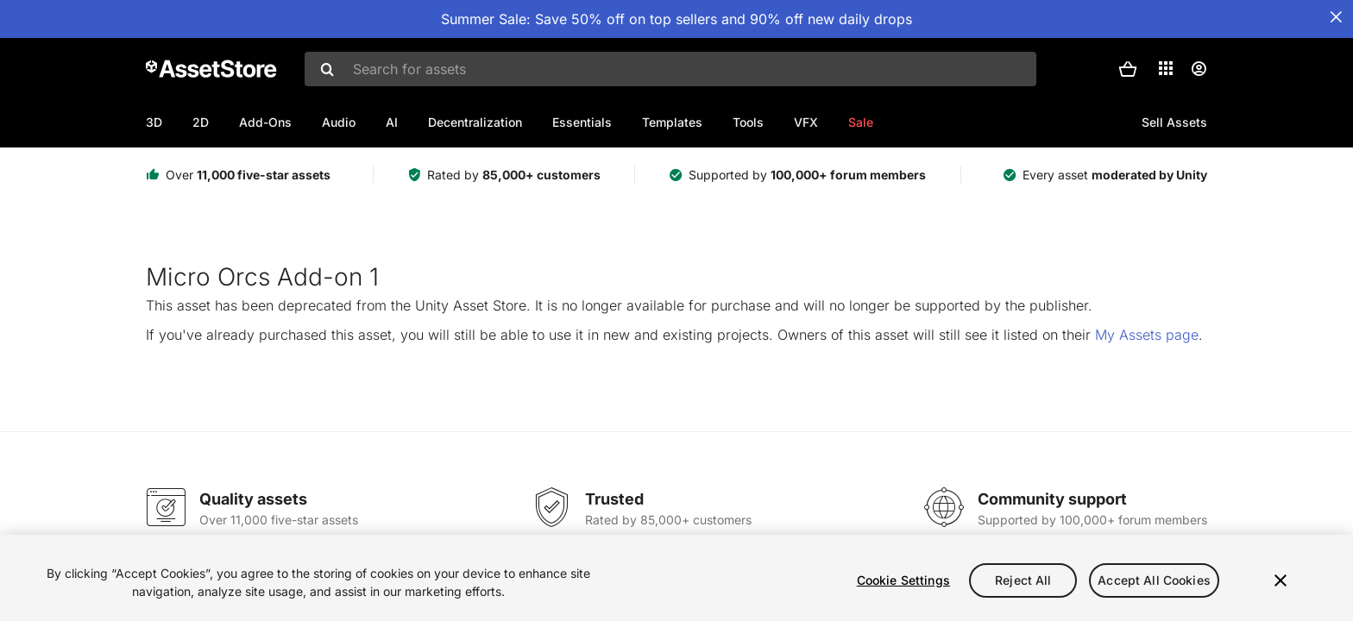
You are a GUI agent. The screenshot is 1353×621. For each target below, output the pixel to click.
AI (392, 122)
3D (154, 122)
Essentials (582, 122)
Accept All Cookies (1154, 580)
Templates (672, 122)
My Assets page (1147, 334)
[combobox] (670, 69)
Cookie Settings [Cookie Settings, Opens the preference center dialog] (903, 580)
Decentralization (475, 122)
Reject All (1023, 580)
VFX (806, 122)
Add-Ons (265, 122)
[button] (1127, 69)
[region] (676, 578)
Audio (339, 122)
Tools (748, 122)
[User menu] (1198, 69)
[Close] (1280, 580)
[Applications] (1165, 68)
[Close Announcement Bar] (1335, 17)
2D (200, 122)
